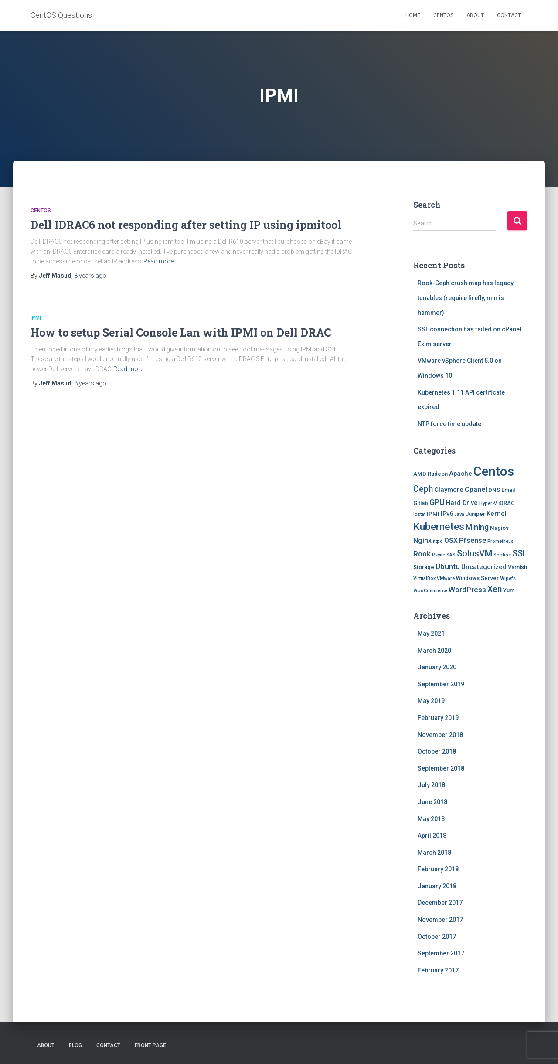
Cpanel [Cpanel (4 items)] (476, 489)
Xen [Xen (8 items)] (494, 589)
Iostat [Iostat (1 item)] (419, 514)
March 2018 (434, 852)
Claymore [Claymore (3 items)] (448, 490)
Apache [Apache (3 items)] (460, 473)
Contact (509, 15)
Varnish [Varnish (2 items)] (517, 567)
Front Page (150, 1045)
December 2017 (440, 902)
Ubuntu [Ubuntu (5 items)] (448, 566)
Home (412, 15)
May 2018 (431, 818)
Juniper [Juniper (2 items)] (475, 514)
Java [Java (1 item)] (459, 514)
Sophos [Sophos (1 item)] (502, 555)
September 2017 (441, 953)
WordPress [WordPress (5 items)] (467, 589)
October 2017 (437, 936)
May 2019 (431, 700)
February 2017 (438, 970)
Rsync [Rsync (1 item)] (438, 555)
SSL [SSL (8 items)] (519, 554)
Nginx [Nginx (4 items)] (422, 540)
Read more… (160, 261)
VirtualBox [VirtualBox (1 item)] (424, 578)
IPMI (36, 318)
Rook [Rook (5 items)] (422, 553)
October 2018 (437, 751)
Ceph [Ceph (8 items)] (423, 489)
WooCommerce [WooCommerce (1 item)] (430, 590)
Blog (75, 1045)
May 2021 (431, 633)
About (475, 15)
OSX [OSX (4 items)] (451, 540)
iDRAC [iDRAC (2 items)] (506, 503)
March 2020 (434, 650)
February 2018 (438, 869)
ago (90, 275)
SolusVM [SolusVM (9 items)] (474, 553)
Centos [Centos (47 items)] (493, 471)
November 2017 (440, 919)
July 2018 (431, 784)
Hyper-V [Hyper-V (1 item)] (488, 503)
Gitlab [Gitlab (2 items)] (420, 503)
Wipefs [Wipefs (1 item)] (508, 578)
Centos (443, 15)
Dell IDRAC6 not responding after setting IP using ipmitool (186, 225)
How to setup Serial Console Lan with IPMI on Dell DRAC (181, 332)
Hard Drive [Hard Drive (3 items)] (462, 503)
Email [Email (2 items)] (508, 490)
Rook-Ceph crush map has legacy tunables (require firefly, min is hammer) (466, 298)
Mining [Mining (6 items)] (477, 527)
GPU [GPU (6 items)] (437, 502)
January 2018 (437, 886)
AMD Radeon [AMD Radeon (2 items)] (430, 474)
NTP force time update (449, 423)
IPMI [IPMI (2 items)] (433, 514)
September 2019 (441, 684)
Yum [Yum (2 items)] (508, 590)
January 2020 (437, 667)
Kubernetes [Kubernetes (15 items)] (438, 526)
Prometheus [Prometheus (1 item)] (500, 541)
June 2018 (432, 801)
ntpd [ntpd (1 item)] (438, 541)
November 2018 (440, 734)
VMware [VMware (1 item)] (446, 578)
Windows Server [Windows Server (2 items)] (477, 578)
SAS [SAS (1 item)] (451, 555)
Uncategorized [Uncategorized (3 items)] (484, 567)
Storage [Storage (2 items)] (423, 567)
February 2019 (438, 717)
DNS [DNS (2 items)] (494, 490)
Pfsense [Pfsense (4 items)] (472, 540)
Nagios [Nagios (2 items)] (499, 528)
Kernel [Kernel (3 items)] (497, 514)
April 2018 (432, 835)
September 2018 (441, 768)
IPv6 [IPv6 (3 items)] (447, 514)
